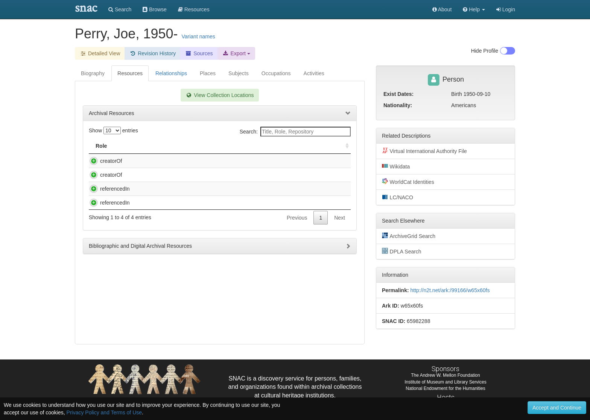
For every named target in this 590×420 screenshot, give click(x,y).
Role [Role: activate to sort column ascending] (101, 146)
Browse (155, 9)
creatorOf (103, 161)
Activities (314, 73)
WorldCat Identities (408, 181)
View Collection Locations (220, 95)
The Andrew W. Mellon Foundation (445, 376)
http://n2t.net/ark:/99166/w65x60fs (450, 290)
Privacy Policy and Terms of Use (104, 412)
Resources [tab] (130, 73)
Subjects (238, 73)
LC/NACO (397, 197)
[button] (474, 9)
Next (339, 293)
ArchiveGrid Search (408, 235)
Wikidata (396, 166)
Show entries (113, 130)
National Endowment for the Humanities (445, 388)
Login (505, 9)
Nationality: (397, 105)
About (442, 9)
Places (208, 73)
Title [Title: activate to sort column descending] (138, 146)
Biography (93, 73)
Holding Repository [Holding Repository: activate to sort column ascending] (288, 146)
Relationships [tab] (171, 73)
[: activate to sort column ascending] (344, 146)
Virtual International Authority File (424, 150)
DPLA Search (401, 251)
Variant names (198, 36)
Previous (297, 293)
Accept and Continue (556, 408)
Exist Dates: (398, 94)
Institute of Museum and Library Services (445, 382)
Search (119, 9)
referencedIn (107, 249)
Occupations (276, 73)
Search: (295, 131)
